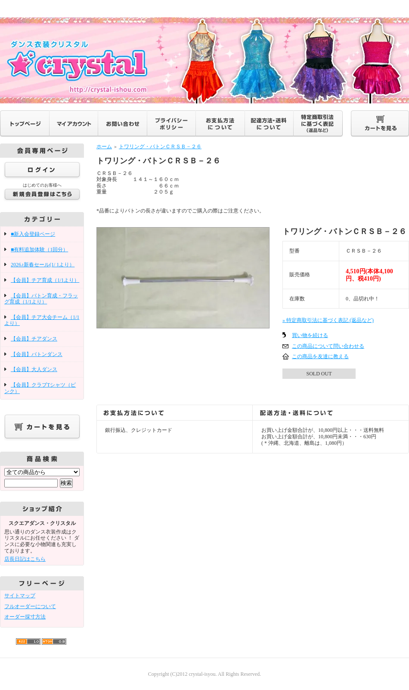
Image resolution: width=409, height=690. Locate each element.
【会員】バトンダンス (36, 354)
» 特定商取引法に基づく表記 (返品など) (328, 320)
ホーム (104, 147)
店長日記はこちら (25, 559)
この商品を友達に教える (320, 356)
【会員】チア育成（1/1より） (45, 280)
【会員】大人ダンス (34, 369)
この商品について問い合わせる (328, 346)
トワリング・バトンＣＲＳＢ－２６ (160, 147)
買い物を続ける (310, 335)
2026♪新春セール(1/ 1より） (42, 265)
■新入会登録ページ (33, 234)
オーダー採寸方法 (25, 617)
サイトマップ (19, 596)
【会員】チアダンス (34, 339)
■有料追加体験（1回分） (39, 250)
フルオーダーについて (30, 606)
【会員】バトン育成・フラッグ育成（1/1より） (41, 299)
